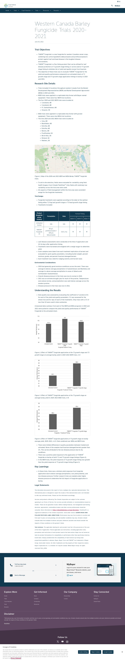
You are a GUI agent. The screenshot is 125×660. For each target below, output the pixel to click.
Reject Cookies (96, 653)
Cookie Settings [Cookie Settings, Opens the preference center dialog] (83, 653)
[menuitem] (8, 10)
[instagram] (67, 642)
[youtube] (62, 642)
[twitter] (58, 642)
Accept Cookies (108, 653)
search (112, 6)
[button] (33, 565)
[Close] (122, 653)
